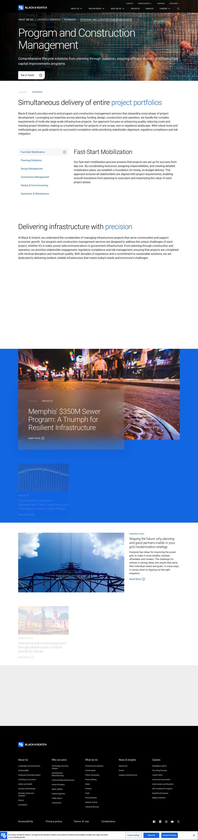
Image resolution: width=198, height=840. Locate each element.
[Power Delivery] (96, 779)
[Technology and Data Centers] (63, 767)
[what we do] (26, 19)
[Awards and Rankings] (29, 788)
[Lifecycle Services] (96, 807)
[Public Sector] (63, 798)
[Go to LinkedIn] (160, 821)
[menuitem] (129, 4)
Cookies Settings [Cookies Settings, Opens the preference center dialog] (133, 835)
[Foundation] (29, 805)
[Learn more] (71, 438)
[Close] (194, 835)
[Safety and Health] (29, 784)
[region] (99, 835)
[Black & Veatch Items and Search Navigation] (125, 8)
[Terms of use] (85, 821)
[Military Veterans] (163, 797)
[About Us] (29, 761)
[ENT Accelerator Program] (163, 788)
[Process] (96, 788)
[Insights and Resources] (130, 775)
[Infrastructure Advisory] (96, 766)
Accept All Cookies (169, 835)
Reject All (151, 835)
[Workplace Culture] (163, 766)
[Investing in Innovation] (29, 779)
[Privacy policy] (57, 821)
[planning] (70, 19)
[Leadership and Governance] (29, 766)
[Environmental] (96, 797)
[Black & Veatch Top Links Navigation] (153, 4)
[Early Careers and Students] (163, 784)
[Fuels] (96, 793)
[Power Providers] (63, 784)
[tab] (43, 152)
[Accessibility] (29, 821)
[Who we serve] (63, 761)
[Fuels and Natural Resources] (63, 780)
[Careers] (163, 761)
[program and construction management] (106, 19)
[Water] (96, 784)
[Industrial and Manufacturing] (63, 774)
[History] (29, 800)
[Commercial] (63, 803)
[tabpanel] (127, 172)
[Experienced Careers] (163, 793)
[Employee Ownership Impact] (29, 775)
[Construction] (96, 770)
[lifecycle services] (48, 19)
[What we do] (96, 761)
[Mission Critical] (96, 802)
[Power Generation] (96, 775)
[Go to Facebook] (154, 821)
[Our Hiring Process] (163, 770)
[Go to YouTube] (172, 821)
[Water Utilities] (63, 789)
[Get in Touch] (31, 75)
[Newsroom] (130, 766)
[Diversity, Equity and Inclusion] (29, 794)
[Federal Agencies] (63, 793)
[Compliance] (113, 821)
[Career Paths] (163, 775)
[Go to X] (178, 821)
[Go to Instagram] (166, 821)
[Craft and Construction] (163, 779)
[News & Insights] (130, 761)
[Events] (130, 770)
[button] (178, 8)
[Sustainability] (29, 770)
